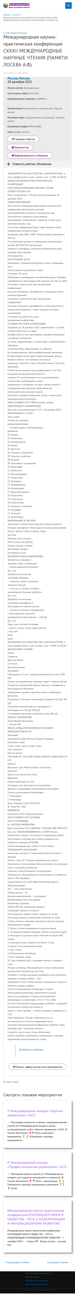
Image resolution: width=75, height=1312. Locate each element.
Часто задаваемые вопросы (36, 1284)
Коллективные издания (15, 33)
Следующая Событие (59, 1262)
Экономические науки (15, 73)
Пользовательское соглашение (37, 1281)
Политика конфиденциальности (37, 1273)
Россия (12, 78)
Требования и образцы (31, 1049)
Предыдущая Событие (17, 1262)
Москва (24, 78)
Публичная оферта (32, 1277)
